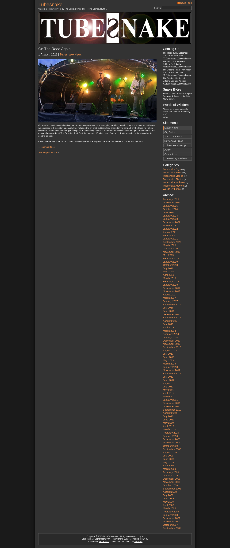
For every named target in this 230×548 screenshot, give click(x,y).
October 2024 (170, 209)
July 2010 (168, 416)
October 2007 (170, 524)
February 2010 (171, 432)
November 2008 (171, 482)
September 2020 (172, 242)
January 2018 (170, 284)
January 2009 (170, 475)
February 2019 (171, 258)
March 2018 (169, 278)
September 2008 (172, 488)
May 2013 (168, 360)
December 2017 (171, 288)
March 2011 (169, 396)
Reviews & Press (173, 141)
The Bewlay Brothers (175, 158)
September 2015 (172, 317)
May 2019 (168, 255)
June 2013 (168, 357)
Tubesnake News (71, 54)
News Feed (186, 3)
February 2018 (171, 281)
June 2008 (168, 498)
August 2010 (170, 413)
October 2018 (170, 265)
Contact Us (170, 154)
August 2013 (170, 350)
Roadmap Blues (47, 147)
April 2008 (168, 505)
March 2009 (169, 468)
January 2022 (170, 228)
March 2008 (169, 508)
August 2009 (170, 452)
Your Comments (173, 136)
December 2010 (171, 403)
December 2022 (171, 222)
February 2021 (171, 235)
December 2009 (171, 439)
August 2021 (170, 232)
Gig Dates (169, 132)
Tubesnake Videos (173, 175)
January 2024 (170, 215)
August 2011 (170, 383)
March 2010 (169, 429)
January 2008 (170, 515)
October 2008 (170, 485)
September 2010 (172, 409)
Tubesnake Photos (173, 179)
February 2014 (171, 334)
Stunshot (138, 541)
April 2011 (168, 393)
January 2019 (170, 261)
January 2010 (170, 436)
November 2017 (171, 291)
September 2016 (172, 304)
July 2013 (168, 353)
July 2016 (168, 307)
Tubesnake (50, 4)
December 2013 (171, 340)
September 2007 (172, 528)
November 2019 (171, 251)
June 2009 (168, 459)
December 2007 (171, 518)
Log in (140, 536)
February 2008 (171, 511)
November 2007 (171, 521)
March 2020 (169, 245)
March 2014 (169, 330)
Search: (157, 8)
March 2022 (169, 225)
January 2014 (170, 337)
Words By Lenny (172, 189)
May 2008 (168, 501)
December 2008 (171, 478)
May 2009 (168, 462)
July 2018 (168, 268)
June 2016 (168, 311)
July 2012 (168, 376)
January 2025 (170, 205)
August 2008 (170, 491)
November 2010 (171, 406)
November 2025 (171, 202)
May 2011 (168, 390)
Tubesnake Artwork (173, 185)
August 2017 (170, 294)
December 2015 (171, 314)
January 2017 (170, 301)
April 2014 (168, 327)
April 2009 (168, 465)
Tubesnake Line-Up (175, 145)
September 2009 (172, 449)
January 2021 (170, 238)
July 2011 (168, 386)
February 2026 (171, 199)
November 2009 (171, 442)
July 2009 (168, 455)
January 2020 (170, 248)
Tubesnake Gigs (172, 169)
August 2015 (170, 321)
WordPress (104, 541)
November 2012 (171, 370)
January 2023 (170, 218)
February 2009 (171, 472)
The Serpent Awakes (48, 152)
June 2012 (168, 380)
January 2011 (170, 399)
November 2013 (171, 343)
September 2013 (172, 347)
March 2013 (169, 363)
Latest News (171, 127)
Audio (167, 149)
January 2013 (170, 367)
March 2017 (169, 297)
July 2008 (168, 495)
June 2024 (168, 212)
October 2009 (170, 446)
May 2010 (168, 422)
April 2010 (168, 426)
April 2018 (168, 274)
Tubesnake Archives (174, 182)
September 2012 (172, 373)
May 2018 (168, 271)
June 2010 (168, 419)
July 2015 (168, 324)
